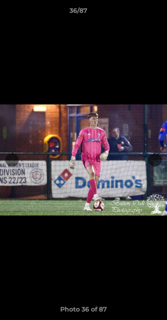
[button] (135, 13)
